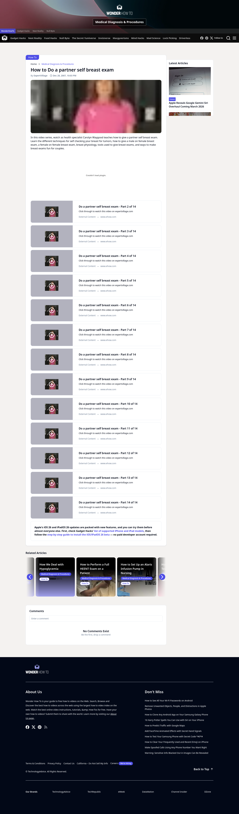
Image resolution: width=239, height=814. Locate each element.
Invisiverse (104, 38)
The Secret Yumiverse (84, 38)
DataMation (148, 791)
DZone (207, 791)
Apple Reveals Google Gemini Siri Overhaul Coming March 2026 (188, 104)
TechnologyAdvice (61, 791)
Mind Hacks (137, 38)
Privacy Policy (54, 763)
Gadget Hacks (23, 31)
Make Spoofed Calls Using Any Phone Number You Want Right (176, 747)
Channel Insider (179, 791)
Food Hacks (50, 38)
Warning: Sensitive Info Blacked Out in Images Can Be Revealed (176, 752)
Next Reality (38, 31)
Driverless (184, 38)
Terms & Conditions (35, 763)
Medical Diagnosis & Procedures (119, 22)
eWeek (121, 791)
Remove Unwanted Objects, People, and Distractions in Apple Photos (175, 708)
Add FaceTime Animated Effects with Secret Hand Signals (173, 731)
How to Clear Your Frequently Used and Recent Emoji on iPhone (176, 741)
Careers (121, 763)
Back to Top (203, 769)
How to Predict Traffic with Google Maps (165, 725)
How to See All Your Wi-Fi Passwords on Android (169, 700)
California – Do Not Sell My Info (92, 763)
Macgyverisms (121, 38)
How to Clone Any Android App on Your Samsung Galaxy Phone (176, 714)
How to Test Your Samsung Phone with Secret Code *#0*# (174, 736)
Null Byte (50, 31)
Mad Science (154, 38)
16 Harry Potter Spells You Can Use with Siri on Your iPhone (174, 720)
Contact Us (69, 763)
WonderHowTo (7, 31)
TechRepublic (94, 791)
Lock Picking (170, 38)
